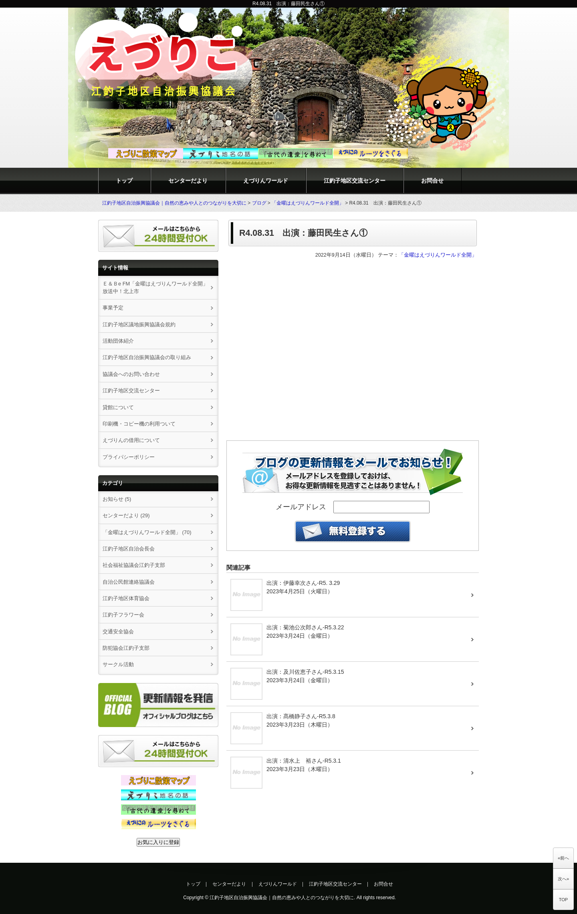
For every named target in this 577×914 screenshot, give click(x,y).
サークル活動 (118, 664)
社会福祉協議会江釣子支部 (134, 565)
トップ (124, 180)
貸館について (118, 407)
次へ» (563, 878)
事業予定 (113, 308)
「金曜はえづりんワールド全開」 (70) (147, 532)
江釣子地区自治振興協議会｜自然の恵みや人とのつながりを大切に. (282, 897)
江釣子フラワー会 (123, 615)
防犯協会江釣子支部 (126, 648)
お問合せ (432, 180)
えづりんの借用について (134, 440)
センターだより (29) (126, 515)
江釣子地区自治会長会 (129, 549)
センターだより (188, 180)
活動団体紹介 (118, 341)
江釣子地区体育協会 (126, 598)
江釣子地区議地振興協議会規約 (139, 324)
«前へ (563, 858)
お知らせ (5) (117, 499)
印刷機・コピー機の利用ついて (139, 424)
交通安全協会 (118, 632)
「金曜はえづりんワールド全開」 (308, 203)
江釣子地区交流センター (354, 180)
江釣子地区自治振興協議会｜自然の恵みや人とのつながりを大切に (174, 203)
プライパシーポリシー (129, 457)
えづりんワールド (265, 180)
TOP (563, 899)
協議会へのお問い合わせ (131, 374)
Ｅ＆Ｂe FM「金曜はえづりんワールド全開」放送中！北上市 (155, 287)
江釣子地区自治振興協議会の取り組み (147, 357)
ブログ (259, 203)
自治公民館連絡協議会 (129, 582)
